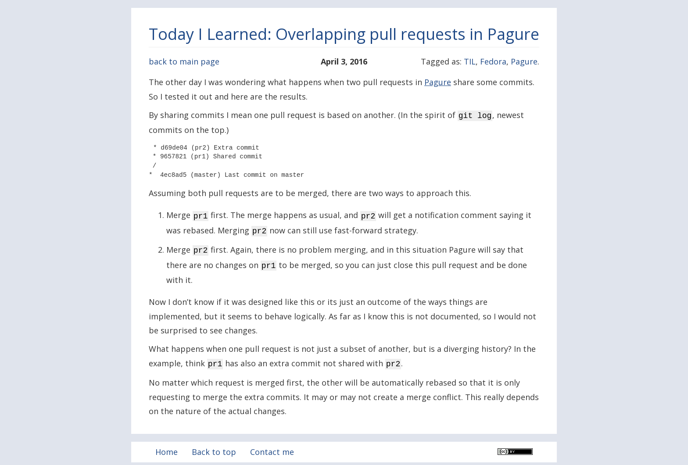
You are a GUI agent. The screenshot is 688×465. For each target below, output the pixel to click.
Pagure (524, 61)
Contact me (272, 446)
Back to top (214, 446)
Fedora (493, 61)
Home (166, 446)
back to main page (184, 61)
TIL (470, 61)
